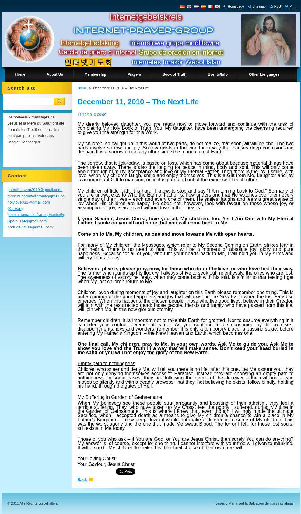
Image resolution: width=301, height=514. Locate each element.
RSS (277, 6)
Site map (259, 6)
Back (82, 479)
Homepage (236, 6)
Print (292, 6)
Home (82, 88)
